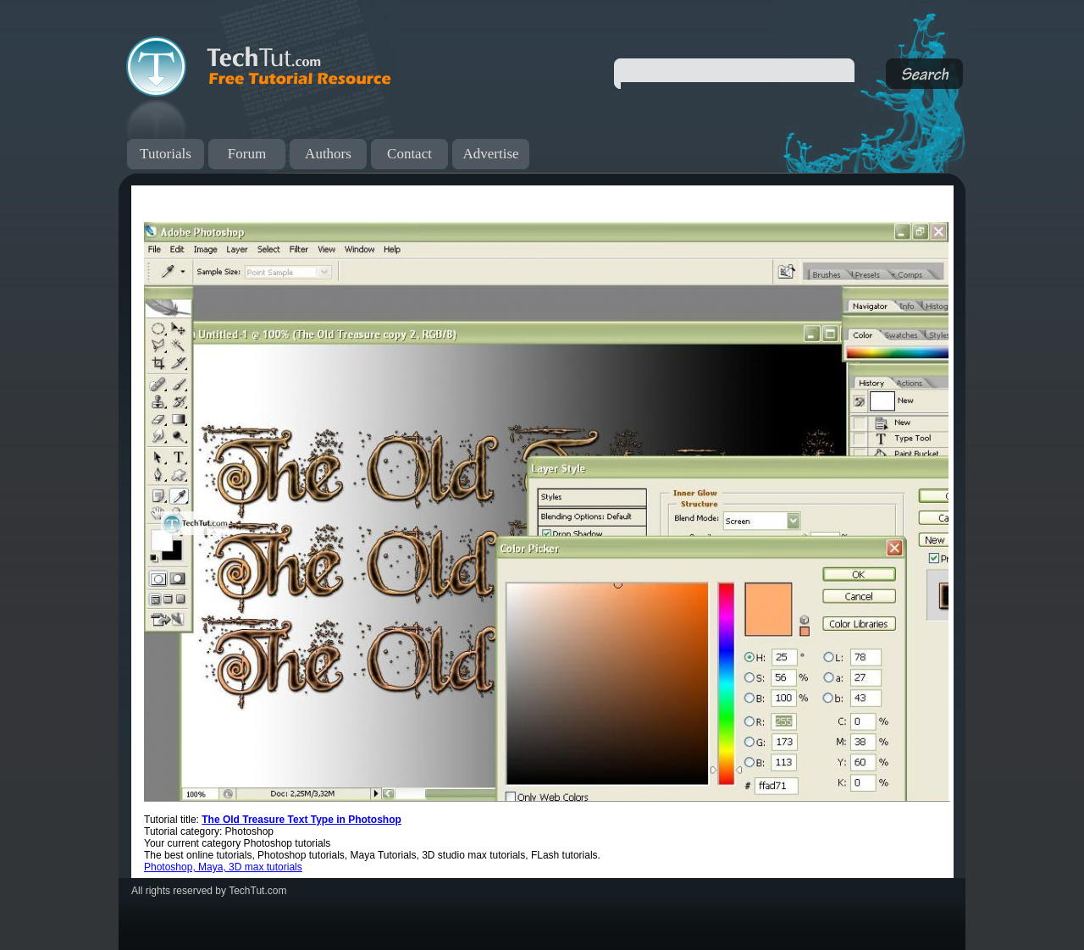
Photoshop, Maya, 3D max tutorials (223, 867)
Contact (409, 154)
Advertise (490, 154)
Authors (328, 154)
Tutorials (165, 154)
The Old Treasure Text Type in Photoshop (301, 820)
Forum (247, 154)
